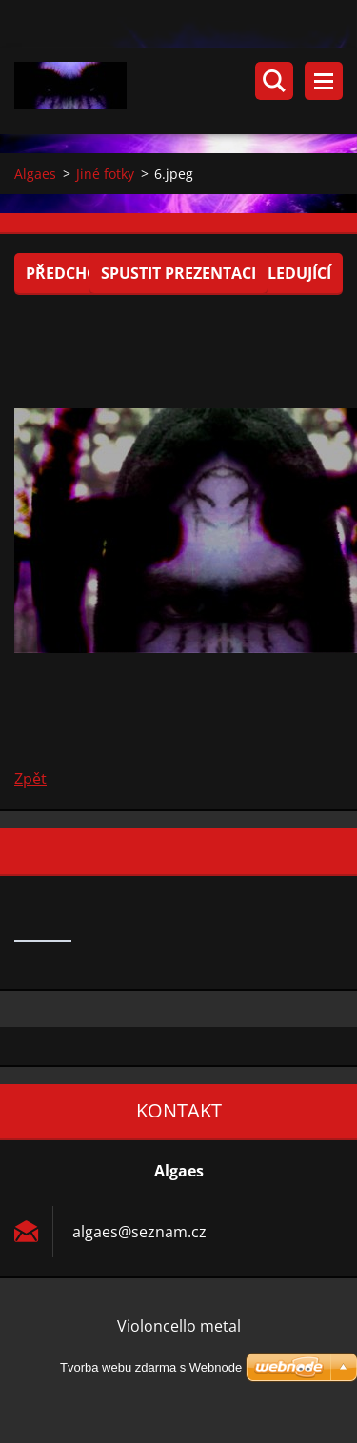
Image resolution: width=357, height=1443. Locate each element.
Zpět (30, 778)
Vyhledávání (274, 81)
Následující (283, 273)
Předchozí (69, 273)
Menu (324, 81)
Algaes (35, 174)
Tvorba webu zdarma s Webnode (151, 1367)
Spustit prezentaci (178, 273)
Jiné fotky (105, 174)
